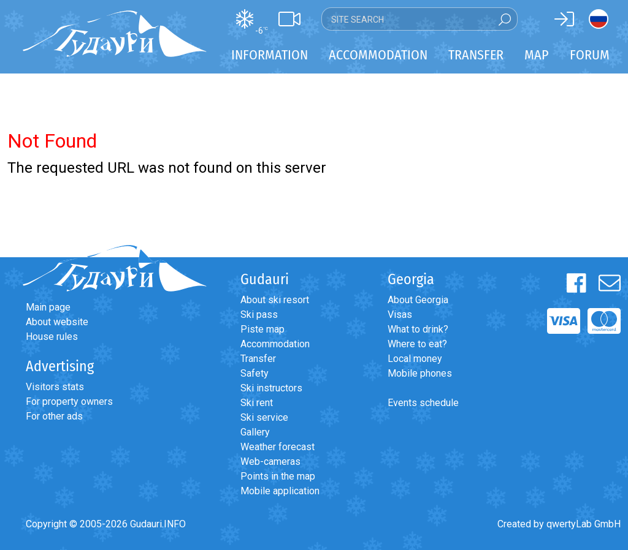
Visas (400, 314)
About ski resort (274, 300)
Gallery (255, 432)
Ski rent (256, 403)
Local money (415, 358)
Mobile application (280, 491)
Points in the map (277, 476)
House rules (52, 336)
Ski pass (259, 314)
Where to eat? (417, 344)
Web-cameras (270, 461)
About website (57, 322)
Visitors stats (55, 387)
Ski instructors (271, 388)
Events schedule (423, 403)
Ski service (264, 417)
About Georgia (418, 300)
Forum (590, 55)
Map (536, 55)
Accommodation (275, 344)
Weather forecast (277, 447)
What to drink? (418, 329)
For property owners (69, 401)
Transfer (258, 358)
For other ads (54, 416)
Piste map (262, 329)
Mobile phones (420, 373)
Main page (48, 307)
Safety (254, 373)
